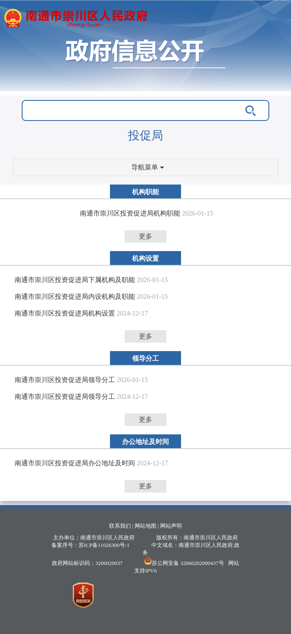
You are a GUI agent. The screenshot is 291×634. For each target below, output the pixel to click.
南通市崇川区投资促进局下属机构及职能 (75, 279)
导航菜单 (147, 167)
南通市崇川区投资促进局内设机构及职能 (75, 296)
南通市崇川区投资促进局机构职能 (130, 213)
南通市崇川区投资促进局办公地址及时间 (75, 463)
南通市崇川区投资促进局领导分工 (65, 379)
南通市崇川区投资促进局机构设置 (65, 313)
